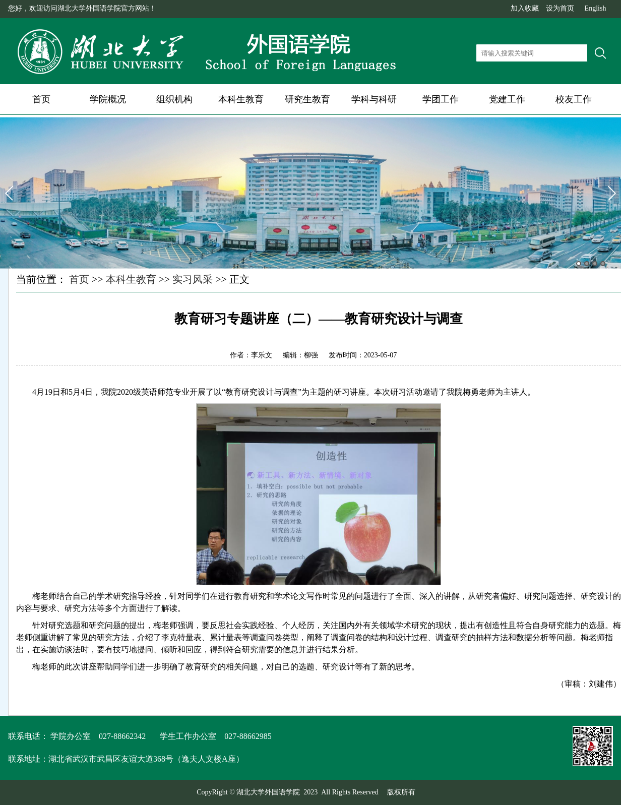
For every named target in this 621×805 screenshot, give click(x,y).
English (595, 8)
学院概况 (108, 99)
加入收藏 (525, 8)
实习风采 (192, 279)
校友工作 (573, 99)
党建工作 (507, 99)
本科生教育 (241, 99)
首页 (41, 99)
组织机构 (174, 99)
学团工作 (440, 99)
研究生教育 (307, 99)
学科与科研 (374, 99)
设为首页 (560, 8)
